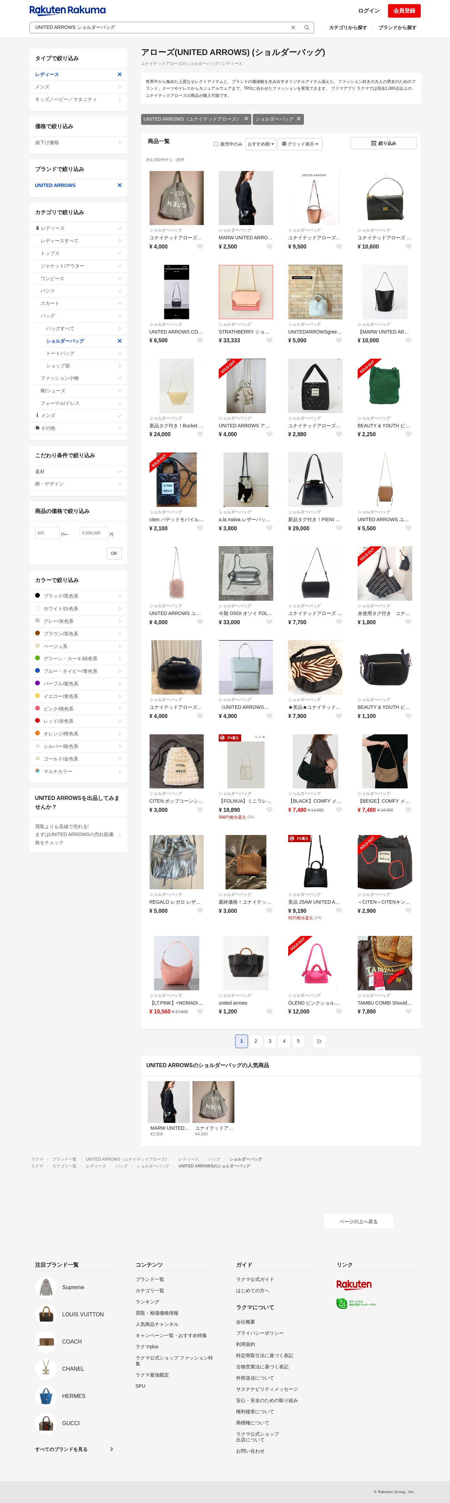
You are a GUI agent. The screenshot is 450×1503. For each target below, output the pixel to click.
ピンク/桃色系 (78, 709)
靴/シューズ (81, 390)
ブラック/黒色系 (78, 596)
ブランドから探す (397, 27)
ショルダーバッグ (278, 119)
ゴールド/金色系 (78, 759)
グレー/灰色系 (78, 621)
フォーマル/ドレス (81, 403)
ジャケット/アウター (81, 266)
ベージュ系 (78, 646)
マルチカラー (78, 771)
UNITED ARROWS (78, 185)
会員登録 (404, 11)
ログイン (369, 11)
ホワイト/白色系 (78, 608)
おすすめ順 (261, 144)
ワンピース (81, 278)
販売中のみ (228, 144)
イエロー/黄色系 (78, 696)
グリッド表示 (300, 144)
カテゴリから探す (348, 27)
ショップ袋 (84, 366)
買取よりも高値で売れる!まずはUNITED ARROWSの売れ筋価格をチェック (78, 835)
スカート (81, 303)
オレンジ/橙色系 (78, 733)
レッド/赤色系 (78, 721)
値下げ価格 (78, 142)
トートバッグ (84, 353)
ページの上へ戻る (359, 1221)
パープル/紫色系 (78, 683)
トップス (81, 253)
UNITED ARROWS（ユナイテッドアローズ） (196, 119)
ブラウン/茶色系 (78, 633)
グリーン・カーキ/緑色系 (78, 658)
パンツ (81, 290)
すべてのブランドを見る (61, 1449)
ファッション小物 (81, 378)
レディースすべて (81, 240)
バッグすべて (84, 328)
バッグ (81, 316)
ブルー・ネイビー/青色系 (78, 671)
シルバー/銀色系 (78, 746)
